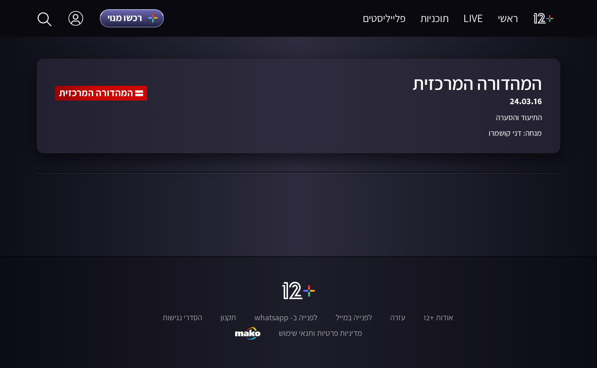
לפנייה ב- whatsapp (285, 317)
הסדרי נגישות (182, 317)
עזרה (397, 317)
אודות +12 (438, 317)
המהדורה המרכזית (477, 83)
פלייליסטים (384, 18)
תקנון (228, 317)
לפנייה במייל (354, 317)
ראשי (508, 18)
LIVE (473, 18)
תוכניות (434, 18)
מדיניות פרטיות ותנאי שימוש (320, 333)
